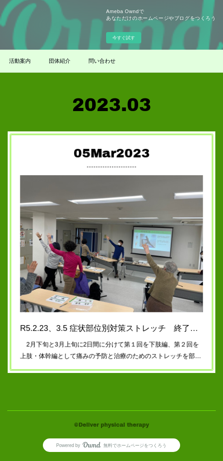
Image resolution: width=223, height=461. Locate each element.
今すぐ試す (123, 37)
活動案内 (20, 61)
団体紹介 (59, 61)
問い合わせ (102, 61)
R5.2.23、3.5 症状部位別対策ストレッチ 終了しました (111, 317)
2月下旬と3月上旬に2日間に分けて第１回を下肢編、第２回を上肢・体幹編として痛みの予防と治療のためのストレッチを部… (110, 336)
